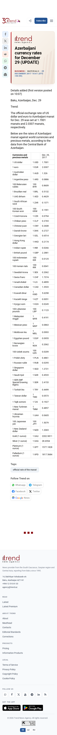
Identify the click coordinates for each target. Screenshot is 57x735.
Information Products (12, 653)
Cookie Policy (8, 678)
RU (34, 730)
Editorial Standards (11, 632)
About (5, 618)
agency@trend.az (9, 587)
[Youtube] (25, 694)
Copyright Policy (10, 674)
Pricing (5, 648)
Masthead (7, 623)
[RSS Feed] (45, 694)
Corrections (7, 636)
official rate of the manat (25, 470)
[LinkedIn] (38, 694)
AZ (28, 730)
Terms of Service (10, 665)
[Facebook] (12, 694)
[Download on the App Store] (11, 708)
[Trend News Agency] (10, 559)
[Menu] (51, 21)
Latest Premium (9, 606)
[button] (5, 34)
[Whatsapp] (5, 694)
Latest (5, 602)
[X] (18, 694)
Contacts (6, 627)
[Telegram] (32, 694)
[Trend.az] (11, 21)
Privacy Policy (9, 669)
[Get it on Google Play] (32, 708)
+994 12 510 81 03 (10, 583)
